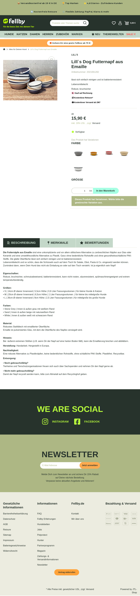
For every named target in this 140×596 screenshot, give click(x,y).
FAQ (39, 513)
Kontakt (75, 513)
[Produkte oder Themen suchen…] (65, 23)
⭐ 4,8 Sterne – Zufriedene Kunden (103, 3)
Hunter (40, 540)
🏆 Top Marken (70, 3)
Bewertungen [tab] (94, 242)
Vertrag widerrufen (67, 572)
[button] (120, 23)
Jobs (39, 529)
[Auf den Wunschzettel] (52, 60)
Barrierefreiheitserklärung (15, 513)
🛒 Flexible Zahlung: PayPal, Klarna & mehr (86, 12)
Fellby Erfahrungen (46, 519)
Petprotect (42, 535)
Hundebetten (43, 524)
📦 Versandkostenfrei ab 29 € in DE (37, 3)
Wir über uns (77, 519)
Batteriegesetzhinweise (14, 545)
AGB (5, 524)
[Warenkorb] (130, 23)
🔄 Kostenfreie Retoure (44, 12)
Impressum (8, 540)
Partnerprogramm (45, 545)
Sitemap (7, 535)
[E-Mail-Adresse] (61, 465)
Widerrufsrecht (10, 551)
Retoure (7, 529)
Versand (96, 123)
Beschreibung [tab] (21, 242)
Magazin (41, 551)
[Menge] (79, 191)
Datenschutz (9, 519)
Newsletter (42, 565)
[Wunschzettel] (114, 23)
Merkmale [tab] (57, 242)
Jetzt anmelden (90, 465)
